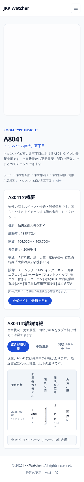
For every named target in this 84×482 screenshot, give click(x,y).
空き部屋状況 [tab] (18, 346)
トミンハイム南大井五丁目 (24, 145)
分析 (48, 472)
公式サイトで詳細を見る (30, 300)
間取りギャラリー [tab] (65, 346)
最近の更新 (33, 472)
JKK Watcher (16, 8)
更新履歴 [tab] (42, 346)
